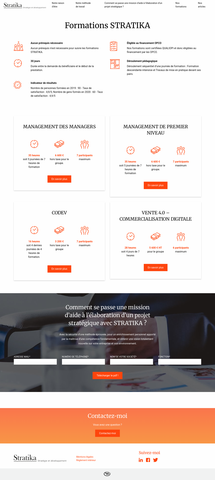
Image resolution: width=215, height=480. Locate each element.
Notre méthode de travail (83, 5)
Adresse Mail (22, 356)
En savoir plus (59, 179)
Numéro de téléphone (75, 356)
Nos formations (181, 5)
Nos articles (201, 5)
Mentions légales (84, 457)
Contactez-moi (107, 433)
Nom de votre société (123, 356)
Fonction (164, 356)
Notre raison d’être (58, 5)
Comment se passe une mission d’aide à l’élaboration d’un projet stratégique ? (133, 5)
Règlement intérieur (86, 460)
